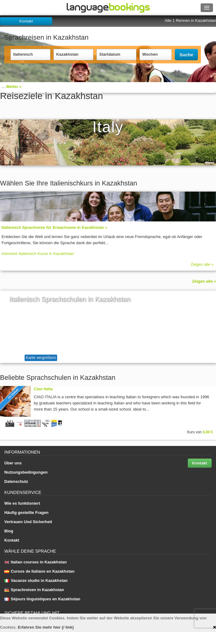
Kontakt (26, 21)
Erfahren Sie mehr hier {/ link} (46, 627)
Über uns (13, 463)
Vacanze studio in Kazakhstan (36, 580)
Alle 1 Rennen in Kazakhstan (190, 20)
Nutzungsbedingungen (26, 472)
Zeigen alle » (202, 264)
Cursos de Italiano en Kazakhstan (39, 571)
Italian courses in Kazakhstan (35, 562)
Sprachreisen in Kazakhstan (34, 589)
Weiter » (13, 86)
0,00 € (208, 432)
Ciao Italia (43, 389)
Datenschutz (16, 481)
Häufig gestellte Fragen (26, 512)
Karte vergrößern (41, 357)
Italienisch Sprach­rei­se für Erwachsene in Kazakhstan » (54, 227)
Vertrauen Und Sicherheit (28, 521)
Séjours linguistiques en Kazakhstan (42, 599)
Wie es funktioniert (22, 503)
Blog (8, 531)
